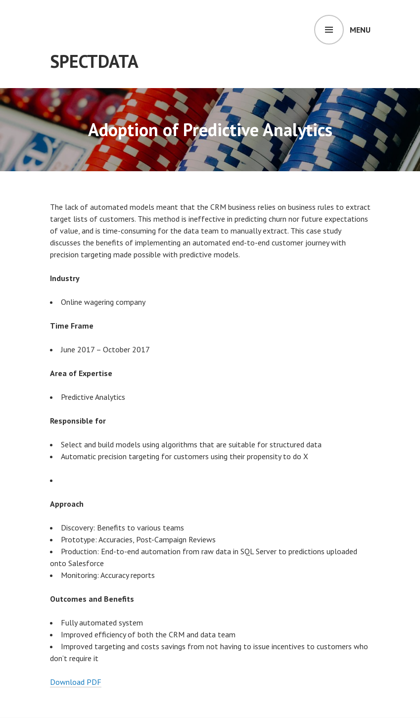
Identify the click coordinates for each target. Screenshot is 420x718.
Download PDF (75, 682)
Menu (360, 30)
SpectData (94, 61)
